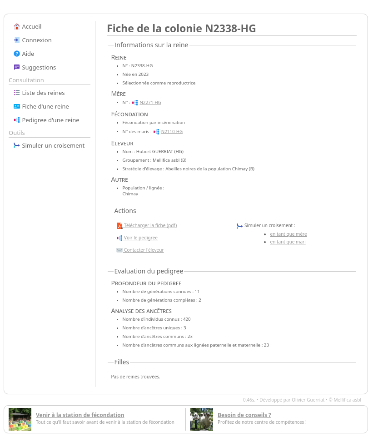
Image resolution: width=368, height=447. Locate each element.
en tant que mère (288, 234)
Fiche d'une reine (41, 106)
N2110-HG (172, 131)
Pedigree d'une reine (46, 120)
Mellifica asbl (347, 400)
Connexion (32, 40)
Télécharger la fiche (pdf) (146, 225)
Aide (23, 54)
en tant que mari (288, 241)
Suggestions (34, 67)
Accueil (27, 26)
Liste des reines (39, 93)
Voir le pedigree (137, 238)
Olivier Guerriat (308, 400)
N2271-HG (150, 102)
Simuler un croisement (49, 145)
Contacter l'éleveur (140, 250)
